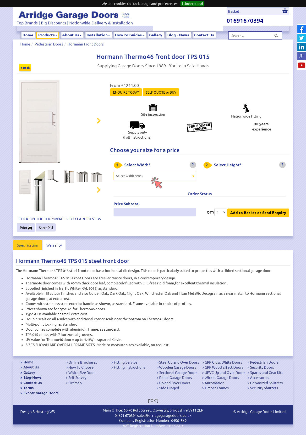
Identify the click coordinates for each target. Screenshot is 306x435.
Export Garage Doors (41, 392)
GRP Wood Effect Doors (224, 367)
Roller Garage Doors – (176, 377)
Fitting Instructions (129, 367)
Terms (28, 387)
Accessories (259, 377)
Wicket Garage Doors (222, 377)
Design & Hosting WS (37, 411)
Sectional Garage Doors (178, 372)
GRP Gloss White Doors (223, 362)
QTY (210, 212)
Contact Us (204, 34)
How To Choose (80, 367)
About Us (72, 34)
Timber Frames (217, 387)
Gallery (155, 34)
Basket (233, 11)
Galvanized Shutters (266, 382)
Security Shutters (264, 387)
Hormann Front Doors (86, 44)
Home (27, 34)
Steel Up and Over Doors (179, 362)
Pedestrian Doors (49, 44)
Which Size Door (81, 372)
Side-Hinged (169, 387)
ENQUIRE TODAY (126, 92)
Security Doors (262, 367)
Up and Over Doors (174, 382)
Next (96, 121)
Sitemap (75, 382)
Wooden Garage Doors (177, 367)
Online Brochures (82, 362)
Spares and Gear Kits (266, 372)
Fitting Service (125, 362)
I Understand (192, 3)
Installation (98, 34)
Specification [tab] (27, 245)
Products (47, 34)
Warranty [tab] (54, 245)
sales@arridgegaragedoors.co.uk (164, 415)
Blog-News (32, 377)
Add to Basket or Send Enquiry (258, 212)
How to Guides (129, 34)
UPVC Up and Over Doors (225, 372)
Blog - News (178, 34)
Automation (214, 382)
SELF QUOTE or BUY (161, 92)
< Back (25, 67)
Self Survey (77, 377)
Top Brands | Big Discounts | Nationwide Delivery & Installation (75, 22)
